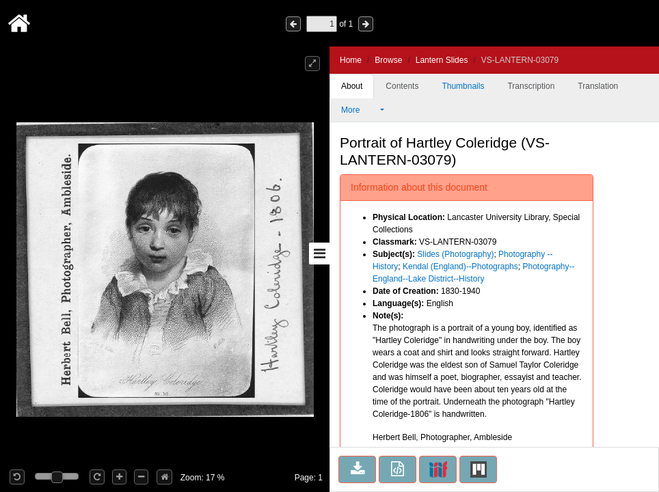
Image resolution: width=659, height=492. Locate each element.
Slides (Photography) (455, 254)
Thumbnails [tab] (463, 86)
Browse (388, 60)
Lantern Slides (442, 60)
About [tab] (351, 86)
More (359, 110)
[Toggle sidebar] (319, 253)
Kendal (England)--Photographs (460, 266)
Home (351, 60)
